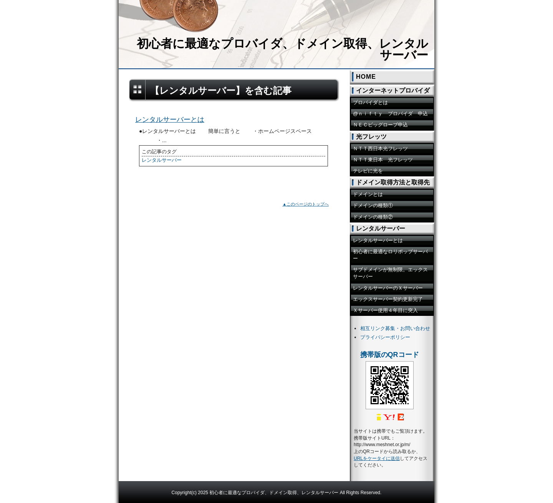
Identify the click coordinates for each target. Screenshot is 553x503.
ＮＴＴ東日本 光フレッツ (383, 160)
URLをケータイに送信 (377, 458)
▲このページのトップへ (305, 204)
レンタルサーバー (162, 160)
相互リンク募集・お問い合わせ (395, 328)
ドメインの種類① (373, 205)
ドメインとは (368, 194)
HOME (366, 76)
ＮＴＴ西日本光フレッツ (380, 148)
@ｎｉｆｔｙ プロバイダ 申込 (390, 113)
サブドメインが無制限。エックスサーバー (390, 273)
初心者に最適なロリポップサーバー (390, 255)
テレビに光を (368, 171)
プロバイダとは (370, 102)
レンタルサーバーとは (169, 119)
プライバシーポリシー (385, 337)
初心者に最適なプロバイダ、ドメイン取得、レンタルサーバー (282, 49)
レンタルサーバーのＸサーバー (388, 288)
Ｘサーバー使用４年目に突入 (385, 310)
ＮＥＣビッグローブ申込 (380, 125)
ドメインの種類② (373, 217)
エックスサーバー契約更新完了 (388, 299)
